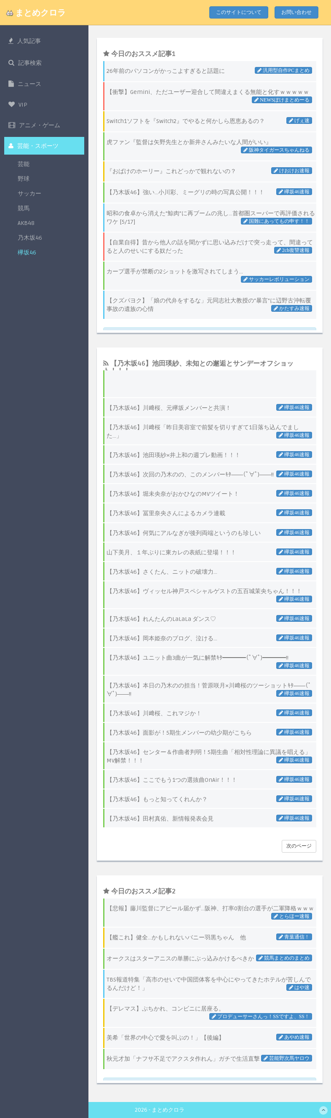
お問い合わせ (296, 12)
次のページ (299, 846)
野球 (23, 185)
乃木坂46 (30, 244)
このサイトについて (239, 12)
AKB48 (26, 229)
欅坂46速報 (296, 407)
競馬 (23, 215)
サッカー (29, 200)
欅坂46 (27, 259)
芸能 (23, 170)
